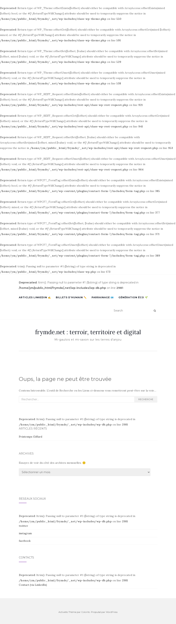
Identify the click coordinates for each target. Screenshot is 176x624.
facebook (25, 541)
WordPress (112, 612)
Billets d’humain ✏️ (71, 297)
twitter (23, 526)
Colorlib (85, 612)
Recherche (145, 399)
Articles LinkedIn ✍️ (35, 297)
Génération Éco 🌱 (133, 297)
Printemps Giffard (30, 436)
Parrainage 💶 (103, 297)
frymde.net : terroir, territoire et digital (88, 332)
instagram (25, 533)
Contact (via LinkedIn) (33, 585)
